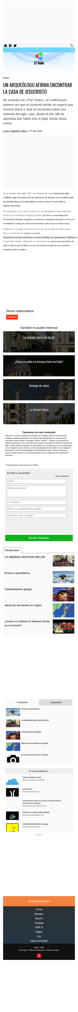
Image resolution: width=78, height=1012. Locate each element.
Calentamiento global (18, 589)
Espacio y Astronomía (39, 940)
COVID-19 (39, 927)
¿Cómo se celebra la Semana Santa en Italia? (39, 361)
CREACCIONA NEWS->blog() (35, 824)
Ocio (39, 936)
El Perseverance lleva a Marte (34, 754)
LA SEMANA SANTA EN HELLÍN (39, 338)
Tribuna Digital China (32, 777)
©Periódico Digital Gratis (39, 901)
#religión (12, 317)
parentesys (27, 789)
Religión (6, 77)
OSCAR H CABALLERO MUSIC (36, 812)
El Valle (36, 947)
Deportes (39, 918)
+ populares (56, 702)
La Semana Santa (39, 409)
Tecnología (39, 922)
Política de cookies (52, 950)
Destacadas (12, 550)
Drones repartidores (17, 573)
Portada (39, 909)
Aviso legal (23, 950)
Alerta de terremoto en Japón (23, 605)
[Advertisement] (28, 21)
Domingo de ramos (39, 385)
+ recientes (22, 702)
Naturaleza (39, 913)
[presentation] (28, 525)
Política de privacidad (36, 950)
